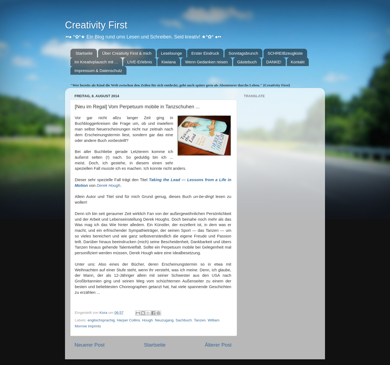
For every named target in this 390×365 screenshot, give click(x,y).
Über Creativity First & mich (127, 53)
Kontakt (298, 62)
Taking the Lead (165, 180)
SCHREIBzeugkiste (285, 53)
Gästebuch (247, 62)
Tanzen (200, 320)
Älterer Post (218, 345)
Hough (147, 320)
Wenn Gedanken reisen (206, 62)
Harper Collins (128, 320)
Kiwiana (168, 62)
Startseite (84, 53)
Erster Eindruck (205, 53)
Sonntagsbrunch (243, 53)
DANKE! (273, 62)
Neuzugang (164, 320)
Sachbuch (184, 320)
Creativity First (96, 25)
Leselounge (171, 53)
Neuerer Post (89, 345)
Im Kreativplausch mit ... (96, 62)
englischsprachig (101, 320)
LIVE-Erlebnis (139, 62)
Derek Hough (108, 185)
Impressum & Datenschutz (98, 70)
